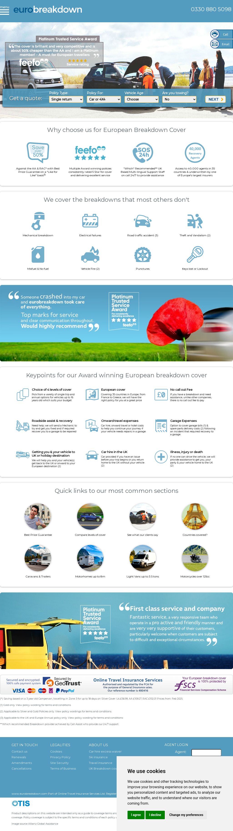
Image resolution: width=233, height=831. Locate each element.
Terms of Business (63, 768)
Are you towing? (175, 93)
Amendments (22, 763)
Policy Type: (58, 93)
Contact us (19, 751)
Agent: (180, 752)
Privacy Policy (60, 757)
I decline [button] (155, 815)
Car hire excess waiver (105, 751)
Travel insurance (100, 763)
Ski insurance (98, 757)
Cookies (56, 751)
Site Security (59, 763)
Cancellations (21, 768)
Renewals (19, 757)
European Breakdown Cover (48, 12)
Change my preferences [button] (186, 815)
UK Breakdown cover (104, 768)
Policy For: (95, 93)
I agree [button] (136, 815)
